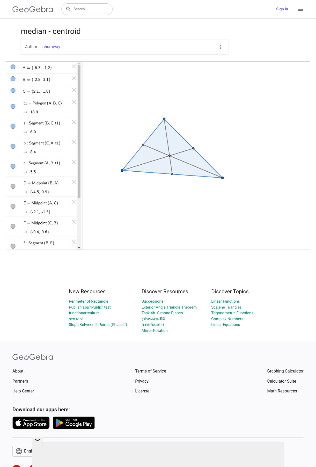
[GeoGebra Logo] (32, 9)
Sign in (282, 9)
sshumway (50, 46)
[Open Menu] (300, 9)
